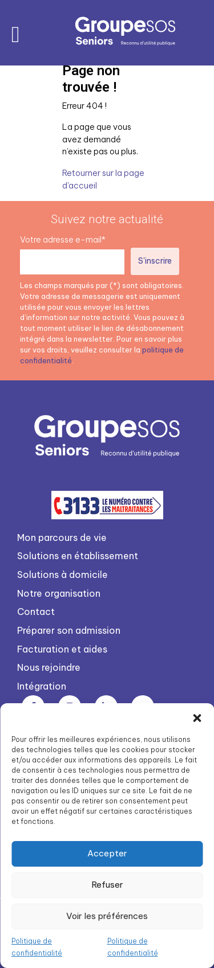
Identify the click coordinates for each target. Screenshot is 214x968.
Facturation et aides (62, 649)
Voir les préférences (107, 915)
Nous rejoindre (48, 667)
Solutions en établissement (77, 555)
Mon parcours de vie (62, 537)
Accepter (107, 853)
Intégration (41, 686)
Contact (36, 611)
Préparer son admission (68, 630)
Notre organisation (58, 593)
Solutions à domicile (62, 574)
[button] (197, 717)
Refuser (107, 884)
